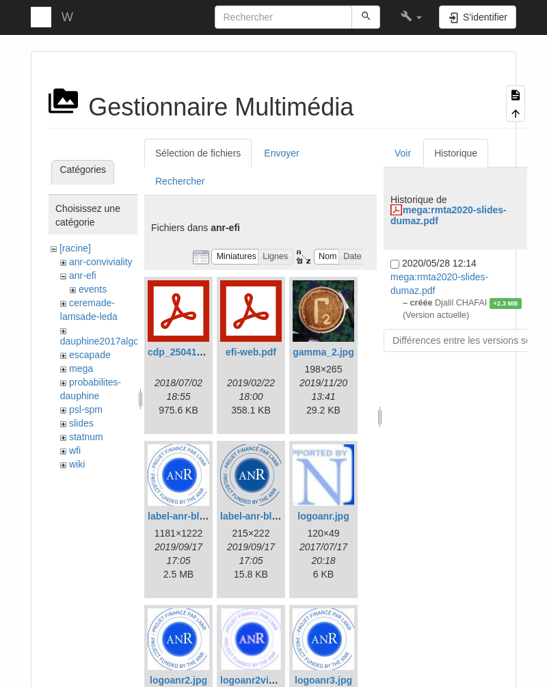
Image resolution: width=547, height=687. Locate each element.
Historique (455, 153)
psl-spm (86, 409)
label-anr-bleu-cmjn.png (274, 516)
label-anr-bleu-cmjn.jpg (200, 516)
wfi (75, 450)
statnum (86, 436)
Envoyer (281, 153)
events (93, 289)
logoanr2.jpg (178, 680)
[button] (411, 17)
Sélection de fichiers (198, 153)
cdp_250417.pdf (183, 352)
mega (81, 368)
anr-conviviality (101, 261)
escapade (90, 354)
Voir (403, 153)
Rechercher (179, 181)
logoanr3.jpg (323, 680)
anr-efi (82, 275)
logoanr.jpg (323, 516)
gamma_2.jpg (323, 352)
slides (81, 423)
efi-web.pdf (251, 352)
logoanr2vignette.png (268, 680)
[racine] (75, 248)
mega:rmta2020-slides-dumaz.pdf (448, 215)
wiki (77, 464)
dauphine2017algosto (106, 341)
